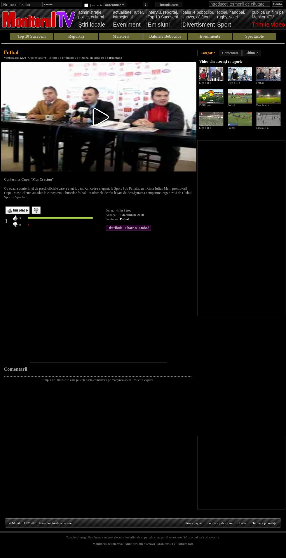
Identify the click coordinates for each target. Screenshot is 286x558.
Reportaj (76, 36)
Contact (242, 523)
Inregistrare (169, 4)
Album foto (185, 543)
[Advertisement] (63, 298)
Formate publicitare (219, 523)
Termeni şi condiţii (264, 523)
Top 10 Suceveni (32, 36)
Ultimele (251, 53)
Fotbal (124, 219)
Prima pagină (193, 523)
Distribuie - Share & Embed (128, 228)
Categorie (207, 53)
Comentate (230, 53)
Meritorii (121, 36)
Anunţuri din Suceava (140, 543)
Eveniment (262, 105)
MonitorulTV (166, 543)
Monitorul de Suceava (108, 543)
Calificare (204, 105)
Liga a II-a (205, 82)
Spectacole (254, 36)
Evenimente (210, 36)
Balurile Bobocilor (165, 36)
